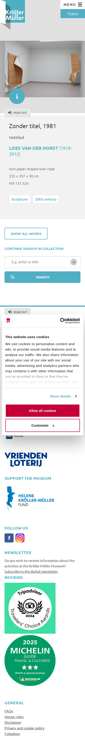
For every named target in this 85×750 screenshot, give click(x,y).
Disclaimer (13, 722)
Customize (42, 425)
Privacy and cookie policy (24, 728)
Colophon (12, 733)
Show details (60, 396)
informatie (14, 94)
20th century (45, 198)
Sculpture (20, 198)
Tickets (72, 13)
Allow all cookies (42, 410)
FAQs (9, 711)
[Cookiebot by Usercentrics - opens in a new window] (60, 321)
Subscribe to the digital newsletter (31, 571)
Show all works (26, 233)
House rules (14, 716)
